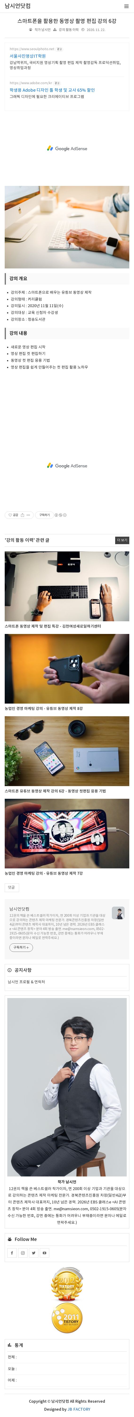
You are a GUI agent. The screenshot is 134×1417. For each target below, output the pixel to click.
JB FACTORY (79, 1409)
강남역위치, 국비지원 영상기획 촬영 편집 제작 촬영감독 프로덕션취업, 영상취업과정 (65, 65)
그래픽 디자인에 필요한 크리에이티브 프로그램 (47, 97)
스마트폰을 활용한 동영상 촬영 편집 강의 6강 (67, 21)
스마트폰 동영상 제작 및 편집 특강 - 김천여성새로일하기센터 (53, 626)
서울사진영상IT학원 (28, 56)
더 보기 (122, 540)
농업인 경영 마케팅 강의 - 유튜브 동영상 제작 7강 (44, 873)
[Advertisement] (67, 148)
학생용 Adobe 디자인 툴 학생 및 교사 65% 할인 (52, 90)
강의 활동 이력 (69, 30)
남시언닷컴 (19, 909)
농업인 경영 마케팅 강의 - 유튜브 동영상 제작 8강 (44, 709)
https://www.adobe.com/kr (31, 83)
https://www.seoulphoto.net (32, 49)
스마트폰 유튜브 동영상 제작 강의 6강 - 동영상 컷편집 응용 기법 (55, 791)
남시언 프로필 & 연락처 (26, 982)
